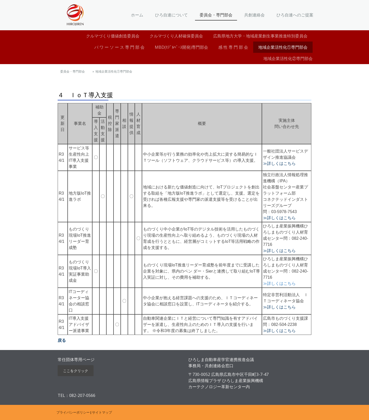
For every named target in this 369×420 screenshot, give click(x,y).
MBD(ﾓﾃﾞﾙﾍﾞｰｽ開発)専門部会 (181, 47)
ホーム (137, 15)
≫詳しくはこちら (279, 163)
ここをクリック (75, 370)
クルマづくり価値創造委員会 (112, 36)
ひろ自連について (171, 15)
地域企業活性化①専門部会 (283, 47)
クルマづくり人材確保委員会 (176, 36)
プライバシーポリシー (73, 412)
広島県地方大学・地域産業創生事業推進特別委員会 (260, 36)
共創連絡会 (254, 15)
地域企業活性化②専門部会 (290, 58)
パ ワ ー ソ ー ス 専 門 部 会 (119, 47)
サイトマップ (102, 412)
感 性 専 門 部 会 (233, 47)
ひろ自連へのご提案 (294, 15)
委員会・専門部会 (216, 15)
